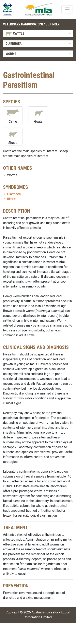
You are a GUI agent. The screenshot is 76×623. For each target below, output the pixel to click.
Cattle (12, 115)
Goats (38, 115)
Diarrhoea (14, 194)
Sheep (12, 136)
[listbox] (38, 33)
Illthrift (11, 199)
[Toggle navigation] (67, 9)
